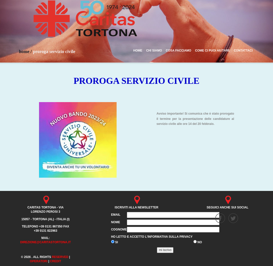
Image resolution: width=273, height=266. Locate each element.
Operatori (38, 261)
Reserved (60, 257)
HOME (137, 50)
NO (197, 242)
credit (55, 261)
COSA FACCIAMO (178, 50)
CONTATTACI (243, 50)
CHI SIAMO (154, 50)
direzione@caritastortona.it (45, 242)
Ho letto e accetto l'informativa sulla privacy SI (152, 239)
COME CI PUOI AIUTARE (212, 50)
